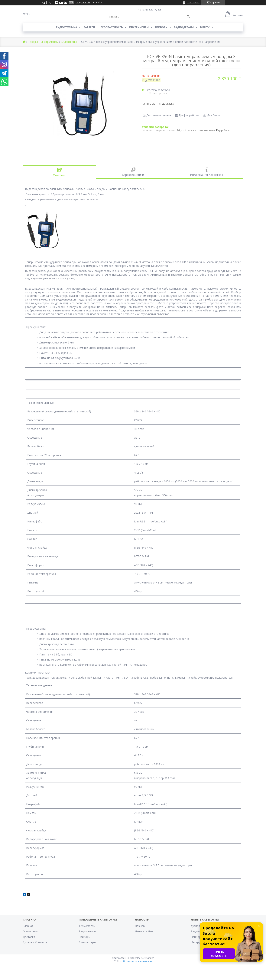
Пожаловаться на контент (137, 961)
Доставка (29, 937)
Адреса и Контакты (35, 942)
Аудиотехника (66, 27)
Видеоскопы (69, 42)
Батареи (89, 27)
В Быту (204, 27)
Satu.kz (150, 958)
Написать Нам (144, 931)
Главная (28, 926)
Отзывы (140, 926)
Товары (33, 42)
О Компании (30, 931)
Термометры (87, 926)
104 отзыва (193, 2)
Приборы (161, 27)
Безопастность (112, 27)
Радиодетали (184, 27)
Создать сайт (83, 2)
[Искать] (188, 17)
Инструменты (139, 27)
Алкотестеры (87, 942)
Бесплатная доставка (160, 103)
